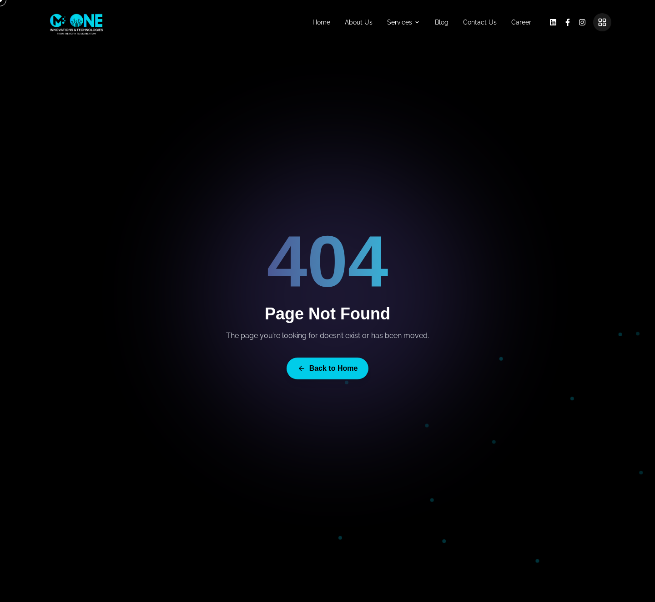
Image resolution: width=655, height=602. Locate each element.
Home (321, 22)
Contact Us (480, 22)
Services (403, 22)
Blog (441, 22)
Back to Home (327, 371)
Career (521, 22)
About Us (359, 22)
